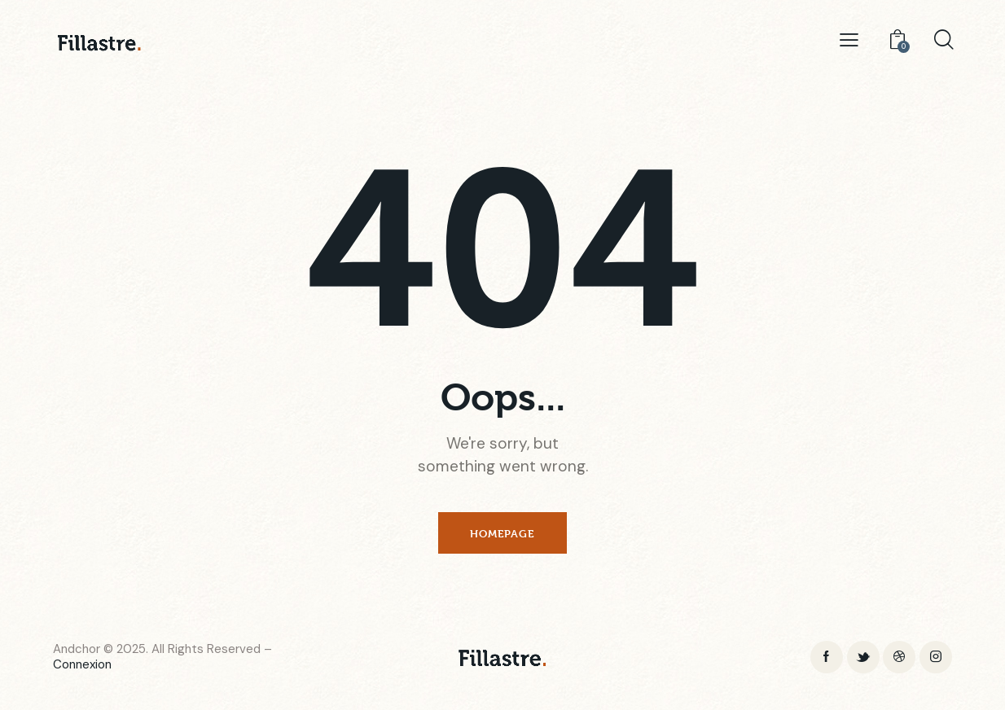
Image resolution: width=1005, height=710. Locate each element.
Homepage (502, 533)
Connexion (82, 665)
